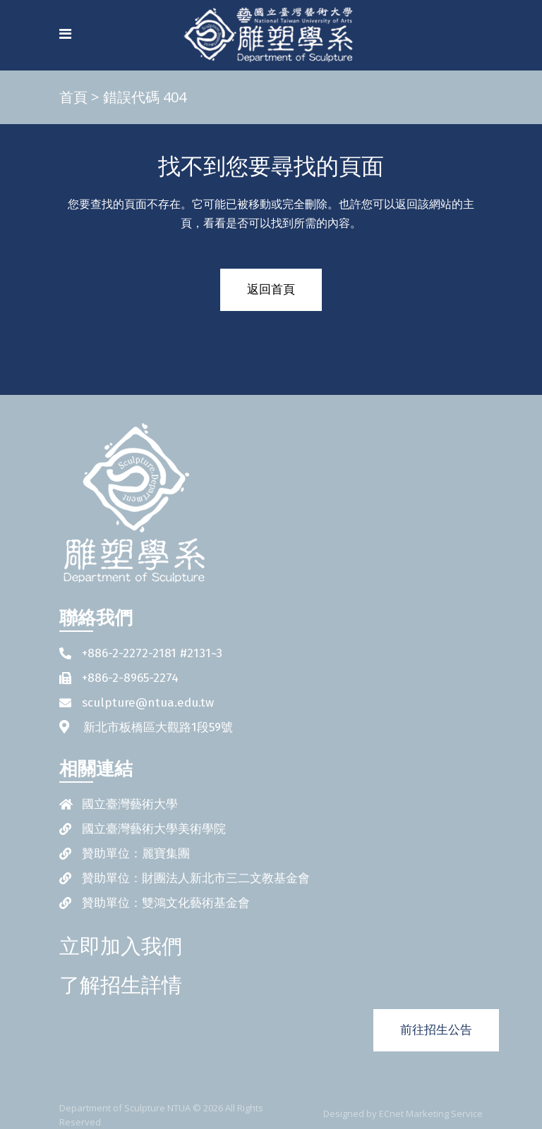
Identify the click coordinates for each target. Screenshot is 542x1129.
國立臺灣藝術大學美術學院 (154, 829)
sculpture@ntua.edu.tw (148, 702)
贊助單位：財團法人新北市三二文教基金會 (196, 878)
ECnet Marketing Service (431, 1113)
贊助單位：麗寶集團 (136, 853)
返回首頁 (271, 289)
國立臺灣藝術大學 (130, 804)
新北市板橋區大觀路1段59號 (158, 727)
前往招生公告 (436, 1030)
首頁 (73, 96)
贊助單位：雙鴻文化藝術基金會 (166, 903)
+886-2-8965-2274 (130, 678)
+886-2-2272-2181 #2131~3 (152, 653)
